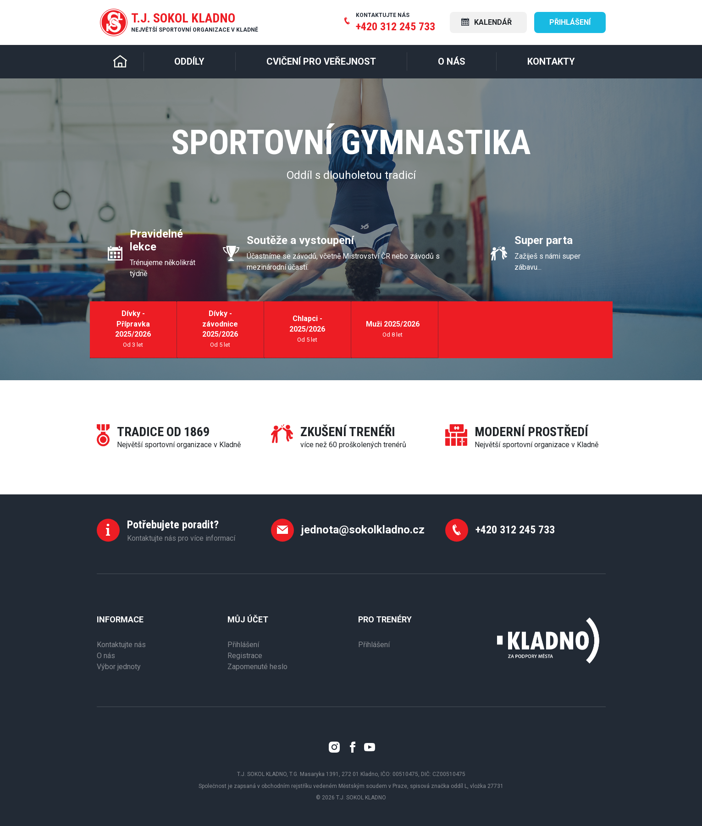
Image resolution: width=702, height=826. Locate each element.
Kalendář (486, 22)
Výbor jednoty (119, 666)
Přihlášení (570, 22)
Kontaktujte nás (121, 644)
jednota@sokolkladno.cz (363, 529)
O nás (106, 655)
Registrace (244, 655)
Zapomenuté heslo (257, 666)
